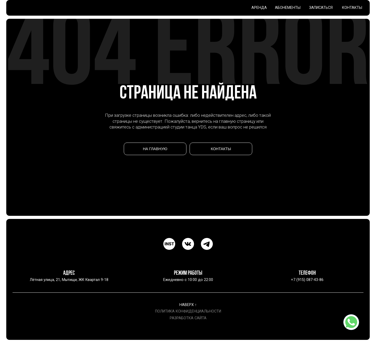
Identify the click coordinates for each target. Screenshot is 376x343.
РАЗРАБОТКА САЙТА (188, 318)
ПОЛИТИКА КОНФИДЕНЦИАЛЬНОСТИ (188, 311)
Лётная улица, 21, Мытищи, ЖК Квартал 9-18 (69, 280)
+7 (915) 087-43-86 (307, 280)
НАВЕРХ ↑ (188, 305)
